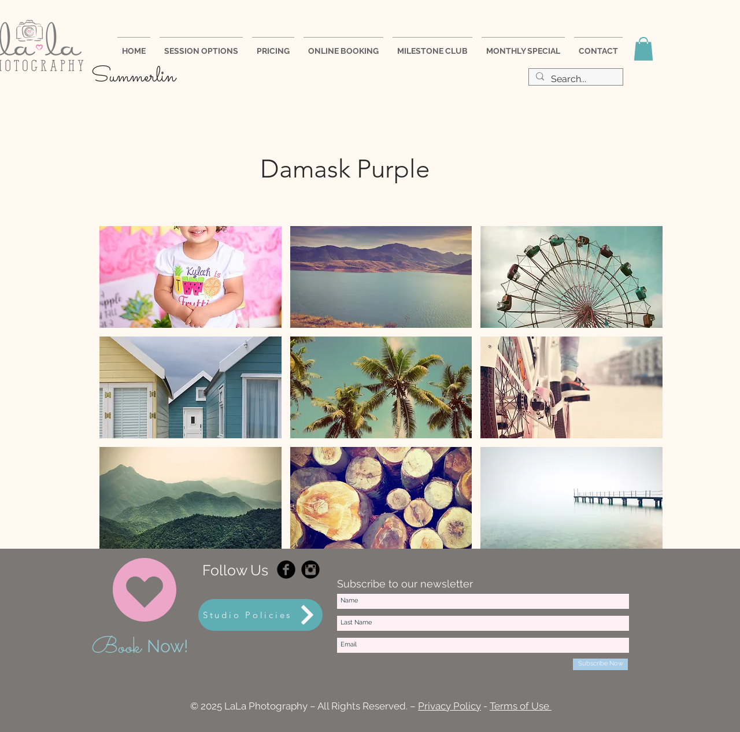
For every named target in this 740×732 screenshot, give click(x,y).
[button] (643, 49)
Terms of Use (521, 706)
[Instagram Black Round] (310, 569)
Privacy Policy (449, 706)
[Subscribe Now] (600, 664)
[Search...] (574, 79)
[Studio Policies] (260, 615)
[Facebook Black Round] (286, 569)
